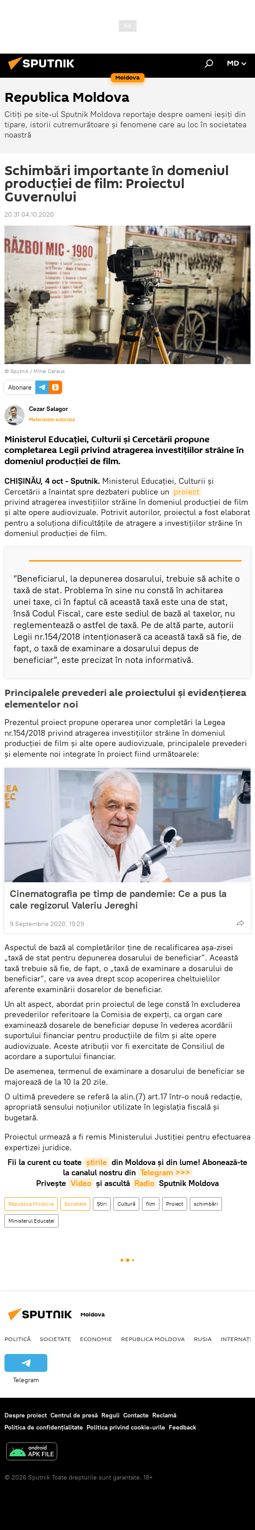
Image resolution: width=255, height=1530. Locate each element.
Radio (144, 1183)
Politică (17, 1339)
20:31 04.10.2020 (29, 214)
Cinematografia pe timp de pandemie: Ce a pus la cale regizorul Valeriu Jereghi (118, 899)
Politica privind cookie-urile (126, 1427)
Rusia (203, 1339)
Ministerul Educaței (31, 1220)
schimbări (206, 1203)
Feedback (182, 1427)
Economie (96, 1339)
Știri (102, 1203)
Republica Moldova (31, 1203)
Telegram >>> (165, 1172)
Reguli (110, 1415)
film (150, 1203)
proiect (186, 491)
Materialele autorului (52, 419)
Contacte (136, 1415)
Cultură (126, 1203)
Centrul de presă (74, 1415)
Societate (75, 1203)
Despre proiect (25, 1415)
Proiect (174, 1203)
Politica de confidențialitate (43, 1427)
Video (81, 1183)
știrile (96, 1162)
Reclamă (164, 1415)
